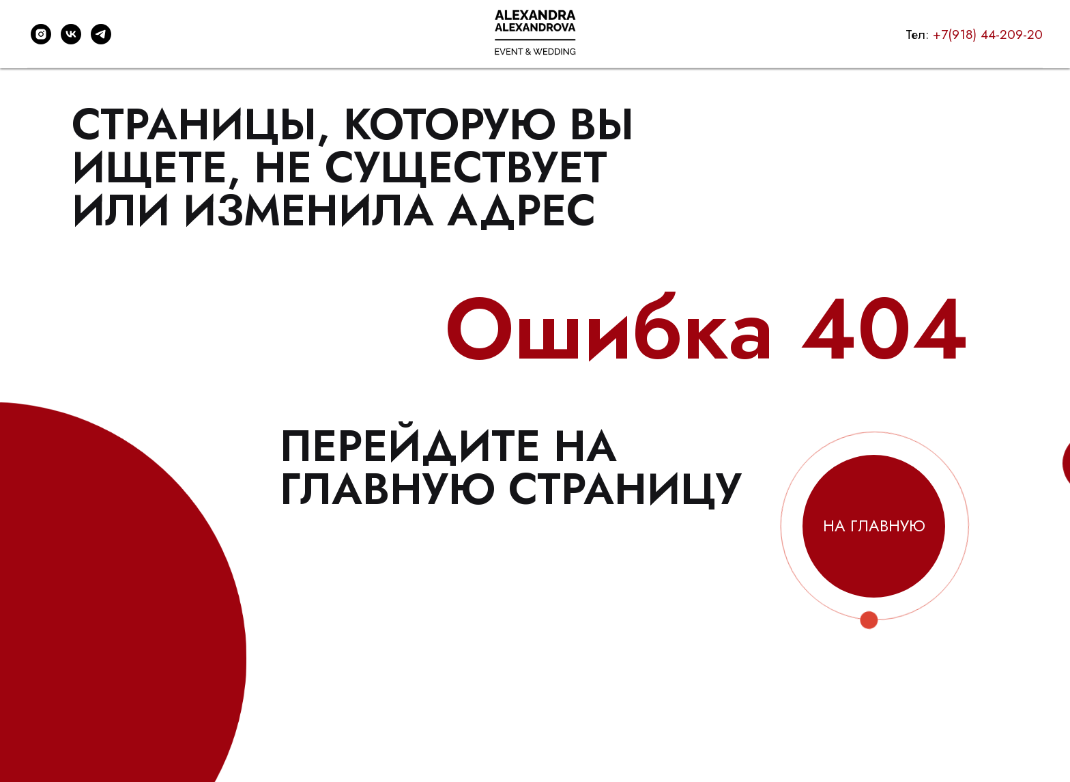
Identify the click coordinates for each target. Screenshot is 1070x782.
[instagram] (41, 34)
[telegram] (101, 34)
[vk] (71, 34)
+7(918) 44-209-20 (988, 34)
